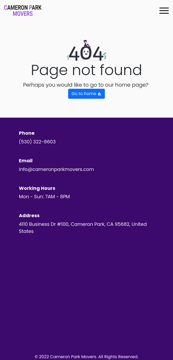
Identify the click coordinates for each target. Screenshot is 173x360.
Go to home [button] (86, 94)
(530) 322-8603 (37, 141)
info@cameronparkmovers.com (56, 169)
